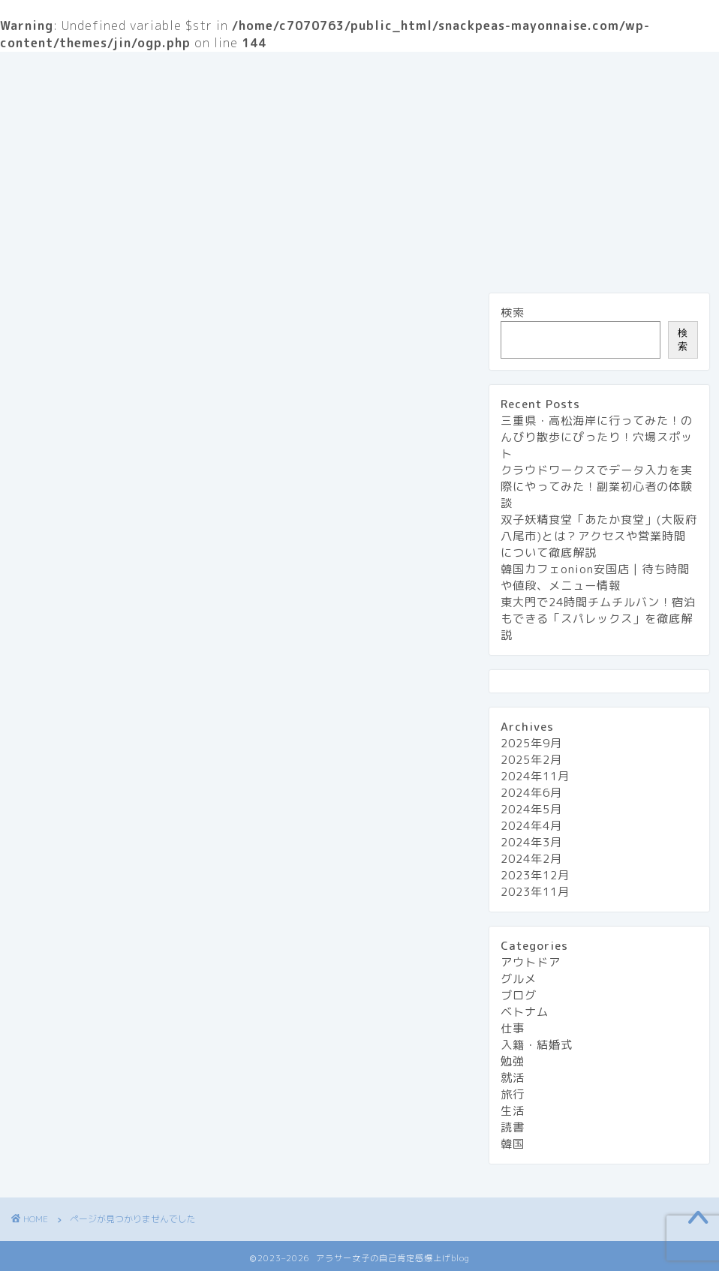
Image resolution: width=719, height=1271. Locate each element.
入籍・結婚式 (98, 1045)
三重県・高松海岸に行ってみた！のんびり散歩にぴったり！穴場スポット (597, 437)
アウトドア (92, 959)
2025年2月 (531, 760)
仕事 (73, 1024)
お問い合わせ (359, 72)
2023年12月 (535, 875)
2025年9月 (531, 743)
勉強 (73, 1067)
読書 (73, 1152)
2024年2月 (531, 859)
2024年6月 (531, 793)
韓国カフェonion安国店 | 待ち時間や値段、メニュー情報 (595, 577)
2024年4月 (531, 826)
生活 (176, 102)
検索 (513, 312)
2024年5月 (531, 809)
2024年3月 (531, 842)
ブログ (79, 1002)
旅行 (116, 102)
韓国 (513, 1144)
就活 (73, 1088)
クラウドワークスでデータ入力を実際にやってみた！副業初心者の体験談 (597, 486)
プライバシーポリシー (487, 72)
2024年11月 (535, 776)
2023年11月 (535, 892)
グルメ (51, 102)
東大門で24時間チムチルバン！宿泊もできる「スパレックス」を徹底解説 (598, 618)
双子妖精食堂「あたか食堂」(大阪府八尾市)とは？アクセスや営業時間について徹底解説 (599, 536)
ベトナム (525, 1012)
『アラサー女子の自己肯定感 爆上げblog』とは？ (161, 72)
